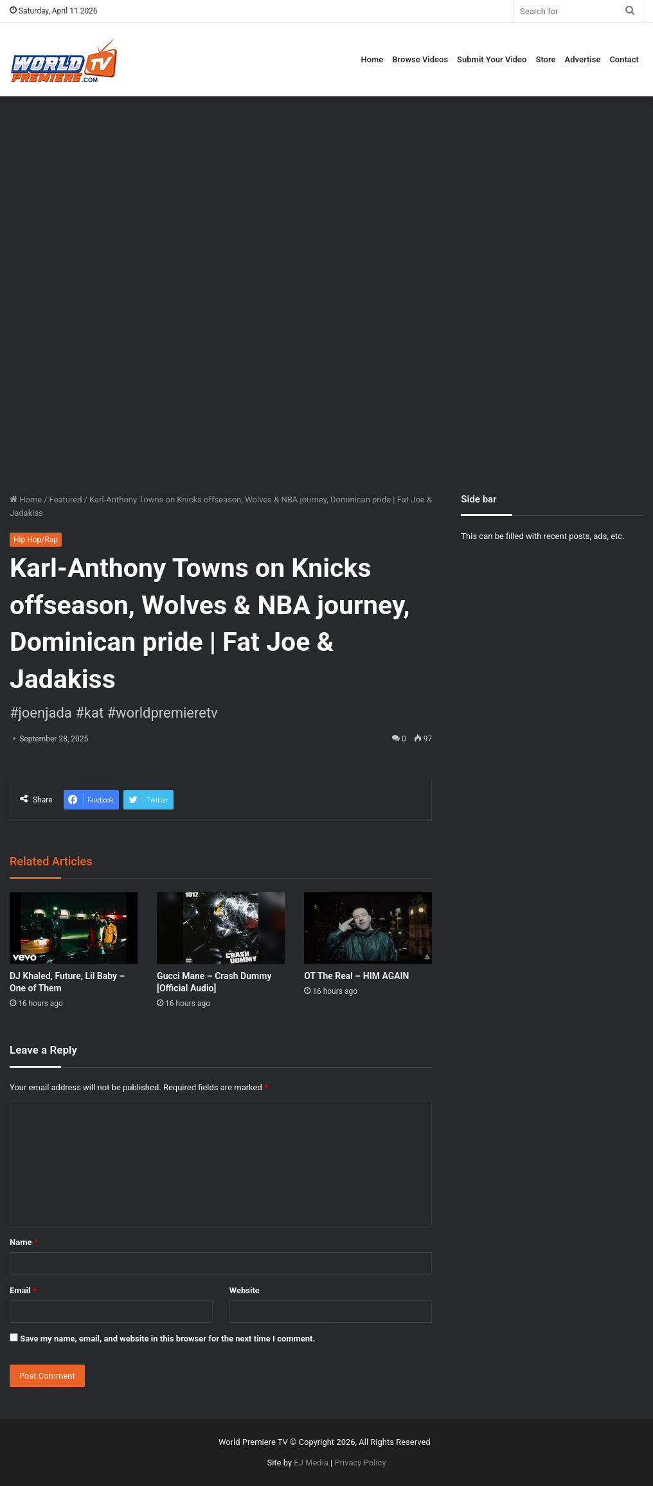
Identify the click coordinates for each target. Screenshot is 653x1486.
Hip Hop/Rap (35, 539)
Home (372, 59)
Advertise (583, 59)
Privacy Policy (360, 1462)
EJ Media (311, 1462)
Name (24, 1242)
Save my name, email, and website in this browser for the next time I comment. (167, 1338)
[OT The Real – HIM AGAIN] (368, 928)
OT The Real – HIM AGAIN (356, 976)
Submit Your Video (491, 59)
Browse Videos (420, 59)
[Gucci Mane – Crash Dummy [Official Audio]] (221, 928)
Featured (65, 499)
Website (244, 1290)
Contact (624, 59)
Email (23, 1290)
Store (545, 59)
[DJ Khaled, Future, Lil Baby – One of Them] (74, 928)
